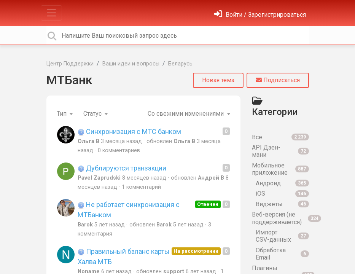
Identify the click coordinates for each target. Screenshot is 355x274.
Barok (85, 224)
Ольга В (88, 141)
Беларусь (180, 64)
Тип (62, 113)
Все (280, 137)
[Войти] (260, 14)
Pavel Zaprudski (99, 178)
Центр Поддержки (70, 64)
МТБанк (69, 80)
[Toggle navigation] (51, 13)
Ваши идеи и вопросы (130, 64)
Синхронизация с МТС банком (129, 131)
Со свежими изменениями (186, 113)
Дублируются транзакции (122, 168)
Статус (93, 113)
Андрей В (211, 178)
